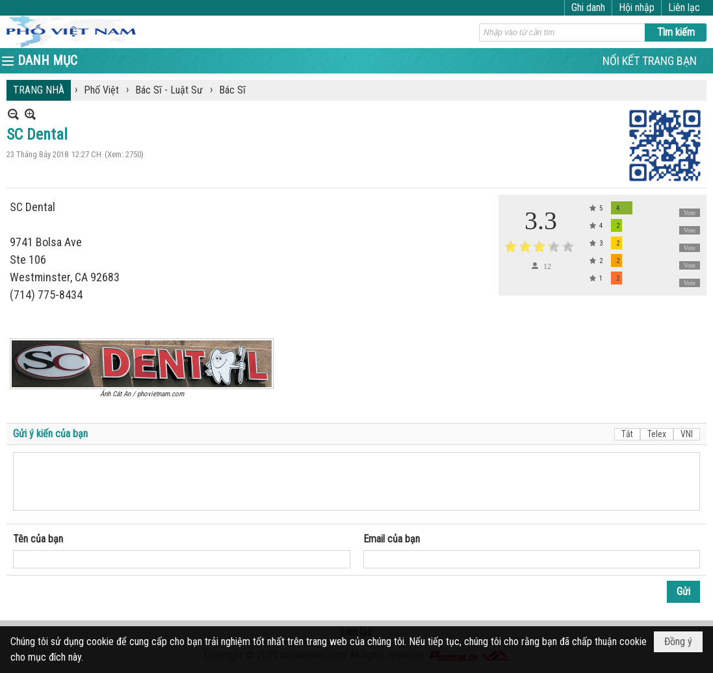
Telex (656, 434)
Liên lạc (684, 7)
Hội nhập (637, 7)
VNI (687, 434)
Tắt (627, 434)
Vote (689, 212)
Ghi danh (588, 7)
